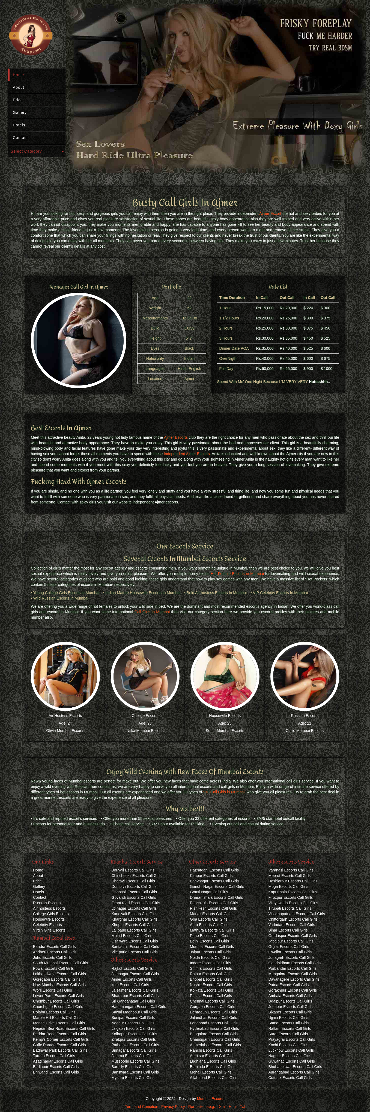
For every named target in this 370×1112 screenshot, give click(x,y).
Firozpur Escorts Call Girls (290, 897)
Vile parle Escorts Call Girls (135, 952)
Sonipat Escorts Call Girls (133, 1017)
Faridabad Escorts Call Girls (213, 1023)
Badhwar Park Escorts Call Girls (60, 1050)
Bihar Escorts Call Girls (288, 930)
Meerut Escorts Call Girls (289, 875)
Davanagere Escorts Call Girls (294, 979)
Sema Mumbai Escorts (225, 730)
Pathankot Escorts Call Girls (135, 1045)
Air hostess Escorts (49, 908)
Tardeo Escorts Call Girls (54, 1056)
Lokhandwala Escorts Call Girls (59, 974)
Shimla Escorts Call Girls (211, 968)
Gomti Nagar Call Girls (209, 892)
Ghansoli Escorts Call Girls (134, 892)
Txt (242, 1106)
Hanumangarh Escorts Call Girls (139, 1006)
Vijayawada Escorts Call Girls (293, 903)
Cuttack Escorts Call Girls (290, 1077)
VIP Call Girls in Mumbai (224, 792)
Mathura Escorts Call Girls (212, 930)
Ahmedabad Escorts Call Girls (215, 1045)
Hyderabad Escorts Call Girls (214, 1028)
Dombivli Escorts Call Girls (134, 886)
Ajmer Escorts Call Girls (132, 979)
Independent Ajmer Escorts (187, 454)
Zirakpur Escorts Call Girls (134, 1039)
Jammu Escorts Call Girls (133, 1056)
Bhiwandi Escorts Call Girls (56, 1072)
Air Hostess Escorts (65, 715)
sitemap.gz (207, 1106)
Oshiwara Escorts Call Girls (135, 941)
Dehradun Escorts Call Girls (213, 1012)
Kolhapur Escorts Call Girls (134, 1034)
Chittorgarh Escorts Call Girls (293, 919)
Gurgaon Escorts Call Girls (212, 1006)
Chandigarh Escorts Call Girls (215, 1039)
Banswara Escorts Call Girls (135, 1072)
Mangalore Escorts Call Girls (292, 974)
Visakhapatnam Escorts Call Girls (296, 914)
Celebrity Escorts (47, 925)
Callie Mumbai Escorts (305, 730)
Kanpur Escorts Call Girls (211, 875)
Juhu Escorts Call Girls (52, 957)
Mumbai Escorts (210, 1098)
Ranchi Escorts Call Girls (211, 1050)
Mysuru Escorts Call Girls (133, 1077)
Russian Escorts (304, 715)
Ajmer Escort (270, 213)
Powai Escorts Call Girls (53, 968)
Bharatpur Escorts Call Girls (135, 996)
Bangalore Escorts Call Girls (214, 1034)
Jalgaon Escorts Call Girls (133, 1028)
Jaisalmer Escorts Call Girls (135, 990)
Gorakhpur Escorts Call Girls (292, 990)
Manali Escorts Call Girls (210, 914)
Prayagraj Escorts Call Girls (291, 1039)
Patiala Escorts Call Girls (211, 996)
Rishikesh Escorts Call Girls (213, 908)
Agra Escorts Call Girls (209, 925)
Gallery (20, 112)
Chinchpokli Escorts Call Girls (137, 875)
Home (18, 75)
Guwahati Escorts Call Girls (291, 1061)
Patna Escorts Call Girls (288, 985)
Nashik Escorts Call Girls (211, 985)
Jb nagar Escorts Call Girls (134, 908)
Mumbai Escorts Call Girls (212, 946)
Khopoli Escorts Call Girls (133, 925)
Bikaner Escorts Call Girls (290, 1012)
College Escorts (145, 715)
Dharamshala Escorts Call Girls (216, 897)
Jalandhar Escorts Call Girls (213, 1017)
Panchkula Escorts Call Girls (214, 903)
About (18, 87)
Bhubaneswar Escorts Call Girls (295, 1066)
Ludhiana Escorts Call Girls (213, 1061)
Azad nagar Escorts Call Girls (58, 1061)
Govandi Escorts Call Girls (134, 897)
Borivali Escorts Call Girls (133, 870)
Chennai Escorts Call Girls (212, 1001)
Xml (222, 1106)
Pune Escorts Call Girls (209, 935)
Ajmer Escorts (176, 437)
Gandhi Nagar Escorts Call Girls (217, 886)
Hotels (19, 125)
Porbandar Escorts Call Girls (292, 968)
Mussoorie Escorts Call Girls (136, 1061)
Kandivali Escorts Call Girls (134, 914)
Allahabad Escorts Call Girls (213, 1077)
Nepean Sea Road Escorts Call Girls (64, 1028)
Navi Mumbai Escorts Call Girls (59, 985)
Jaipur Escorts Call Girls (210, 952)
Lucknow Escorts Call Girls (291, 1050)
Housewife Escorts (225, 715)
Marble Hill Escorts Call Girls (57, 1017)
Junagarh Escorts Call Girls (291, 957)
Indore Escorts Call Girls (210, 963)
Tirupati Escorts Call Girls (289, 908)
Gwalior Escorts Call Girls (290, 952)
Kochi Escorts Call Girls (288, 1045)
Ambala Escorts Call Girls (290, 996)
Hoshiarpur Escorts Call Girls (293, 881)
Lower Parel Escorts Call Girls (58, 996)
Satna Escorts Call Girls (288, 1023)
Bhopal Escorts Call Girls (211, 979)
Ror (191, 1106)
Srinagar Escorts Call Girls (134, 1050)
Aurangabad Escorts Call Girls (294, 1072)
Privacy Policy (173, 1106)
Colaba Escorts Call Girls (54, 1012)
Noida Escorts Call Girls (210, 957)
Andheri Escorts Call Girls (55, 952)
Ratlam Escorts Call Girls (289, 1028)
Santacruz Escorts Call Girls (135, 946)
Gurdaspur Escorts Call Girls (292, 935)
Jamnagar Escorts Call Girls (135, 974)
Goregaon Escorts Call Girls (56, 979)
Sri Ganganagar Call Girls (133, 1001)
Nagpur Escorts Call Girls (289, 1056)
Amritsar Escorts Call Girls (212, 1056)
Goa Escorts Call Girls (209, 919)
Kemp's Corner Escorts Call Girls (61, 1039)
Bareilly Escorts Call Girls (133, 1066)
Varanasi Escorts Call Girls (291, 870)
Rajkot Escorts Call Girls (132, 968)
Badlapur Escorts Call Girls (56, 1066)
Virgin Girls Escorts (49, 930)
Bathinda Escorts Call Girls (212, 1066)
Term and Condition (141, 1106)
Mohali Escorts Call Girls (210, 1072)
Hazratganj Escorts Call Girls (214, 870)
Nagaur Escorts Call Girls (133, 1023)
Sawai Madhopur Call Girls (134, 1012)
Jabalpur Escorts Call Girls (291, 941)
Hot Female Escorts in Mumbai (237, 573)
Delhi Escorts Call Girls (209, 941)
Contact (20, 137)
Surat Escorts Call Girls (288, 1034)
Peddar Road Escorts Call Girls (59, 1034)
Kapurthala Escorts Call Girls (292, 892)
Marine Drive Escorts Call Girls (59, 1023)
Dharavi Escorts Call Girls (133, 881)
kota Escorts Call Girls (130, 985)
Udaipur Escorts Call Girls (290, 1001)
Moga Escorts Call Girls (288, 886)
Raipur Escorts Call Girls (210, 974)
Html (233, 1106)
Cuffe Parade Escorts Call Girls (59, 1045)
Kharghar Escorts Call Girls (135, 919)
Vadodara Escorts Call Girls (291, 925)
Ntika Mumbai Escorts (145, 730)
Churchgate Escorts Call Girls (58, 1006)
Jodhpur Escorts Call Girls (290, 1006)
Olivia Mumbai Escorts (65, 730)
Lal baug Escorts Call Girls (134, 930)
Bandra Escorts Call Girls (54, 946)
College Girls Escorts (51, 914)
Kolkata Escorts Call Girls (211, 990)
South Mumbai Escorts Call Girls (60, 963)
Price (18, 100)
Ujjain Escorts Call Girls (288, 1017)
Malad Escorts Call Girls (132, 935)
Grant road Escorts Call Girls (136, 903)
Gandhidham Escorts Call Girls (294, 963)
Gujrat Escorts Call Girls (288, 946)
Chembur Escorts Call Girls (56, 1001)
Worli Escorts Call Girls (52, 990)
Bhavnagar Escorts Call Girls (214, 881)
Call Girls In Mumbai (152, 612)
